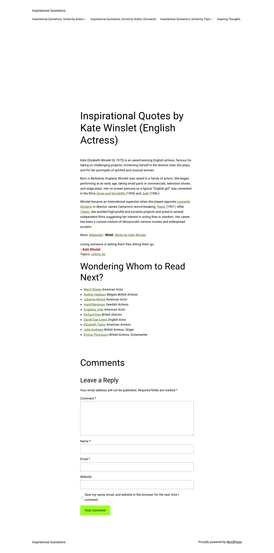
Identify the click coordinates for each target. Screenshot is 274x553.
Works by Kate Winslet (130, 235)
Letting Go (98, 254)
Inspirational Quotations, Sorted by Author (58, 19)
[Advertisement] (137, 62)
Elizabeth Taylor (95, 324)
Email (85, 459)
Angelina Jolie (93, 309)
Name (85, 441)
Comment (88, 398)
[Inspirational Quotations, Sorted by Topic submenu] (212, 19)
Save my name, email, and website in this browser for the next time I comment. (132, 497)
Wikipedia (96, 235)
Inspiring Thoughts (228, 19)
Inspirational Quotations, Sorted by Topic (185, 19)
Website (85, 477)
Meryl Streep (92, 289)
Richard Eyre (92, 314)
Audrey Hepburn (95, 294)
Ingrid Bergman (94, 304)
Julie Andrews (93, 329)
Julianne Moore (94, 299)
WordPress (234, 542)
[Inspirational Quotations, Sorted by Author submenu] (85, 19)
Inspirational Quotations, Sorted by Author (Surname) (123, 19)
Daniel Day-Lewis (95, 319)
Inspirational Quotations (49, 10)
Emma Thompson (96, 334)
